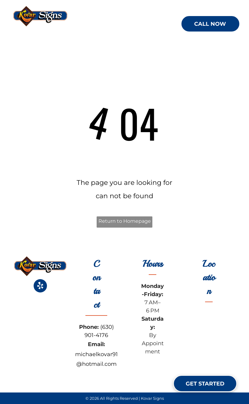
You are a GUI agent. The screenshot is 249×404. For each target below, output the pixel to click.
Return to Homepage (124, 221)
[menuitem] (102, 24)
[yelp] (40, 286)
